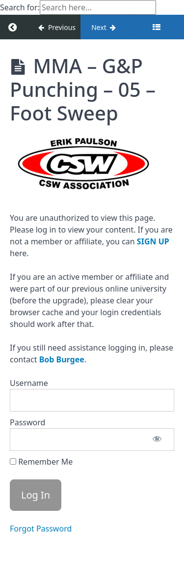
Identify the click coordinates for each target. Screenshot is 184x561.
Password (27, 422)
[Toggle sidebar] (156, 27)
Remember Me (41, 461)
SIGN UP (153, 241)
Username (29, 383)
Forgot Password (41, 528)
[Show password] (157, 439)
